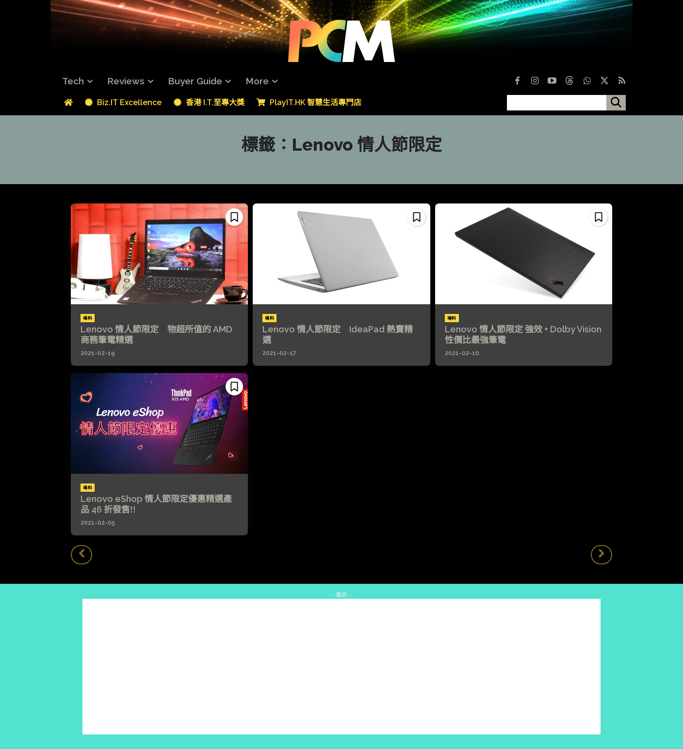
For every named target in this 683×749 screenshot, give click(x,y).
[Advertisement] (341, 666)
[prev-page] (81, 554)
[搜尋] (616, 102)
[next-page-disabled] (601, 554)
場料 (87, 318)
